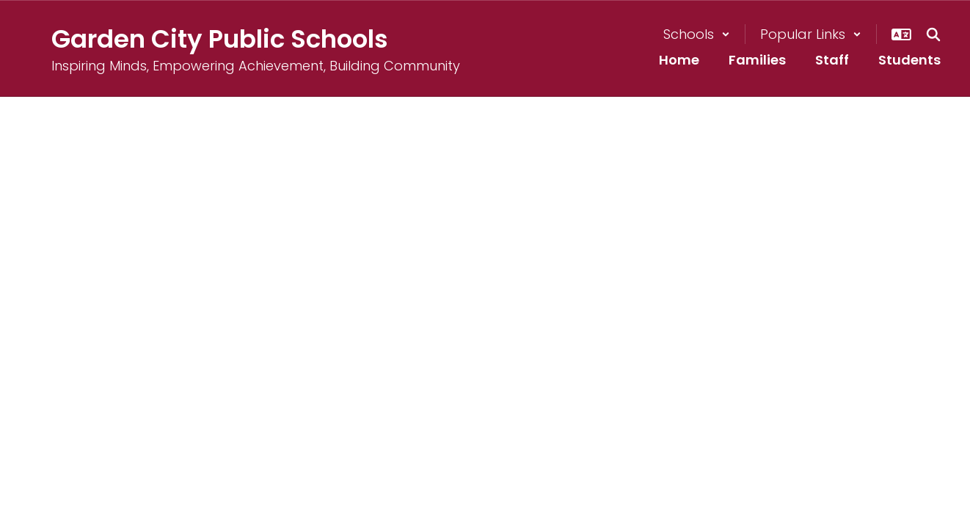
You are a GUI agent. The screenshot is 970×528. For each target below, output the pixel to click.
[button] (696, 34)
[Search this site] (933, 34)
